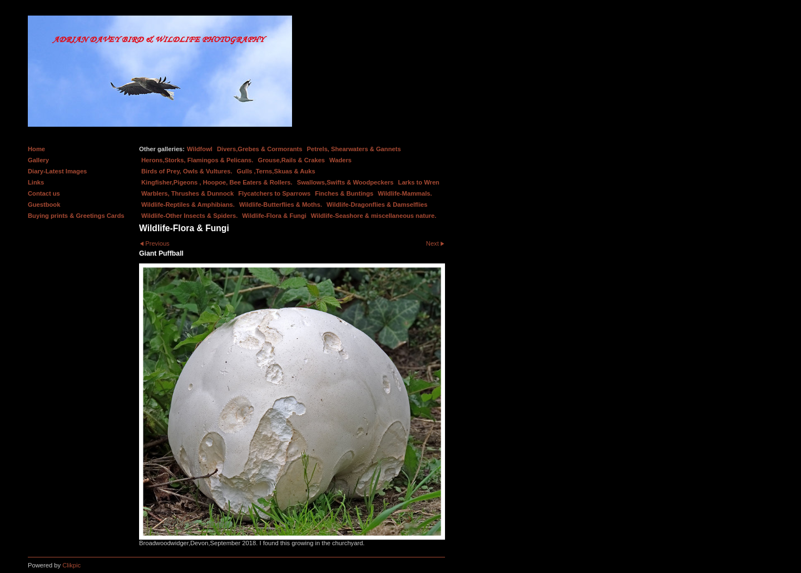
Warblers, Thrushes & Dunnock (187, 193)
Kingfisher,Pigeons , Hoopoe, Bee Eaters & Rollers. (217, 182)
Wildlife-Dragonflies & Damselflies (377, 204)
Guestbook (44, 204)
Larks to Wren (418, 182)
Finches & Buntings (344, 193)
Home (36, 149)
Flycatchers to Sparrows (274, 193)
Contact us (44, 193)
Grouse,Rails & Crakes (291, 160)
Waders (340, 160)
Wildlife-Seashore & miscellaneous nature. (374, 215)
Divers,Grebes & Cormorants (260, 149)
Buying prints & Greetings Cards (76, 215)
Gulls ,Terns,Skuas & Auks (276, 171)
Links (36, 182)
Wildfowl (199, 149)
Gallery (38, 160)
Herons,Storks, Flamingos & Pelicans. (197, 160)
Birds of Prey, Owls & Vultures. (187, 171)
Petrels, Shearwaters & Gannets (354, 149)
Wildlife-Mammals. (405, 193)
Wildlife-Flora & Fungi (274, 215)
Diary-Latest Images (57, 171)
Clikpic (71, 565)
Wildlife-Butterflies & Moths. (280, 204)
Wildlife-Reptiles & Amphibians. (188, 204)
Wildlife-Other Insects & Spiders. (189, 215)
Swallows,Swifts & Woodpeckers (345, 182)
